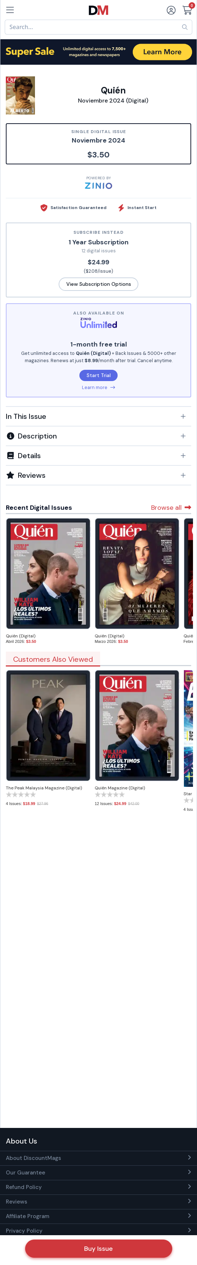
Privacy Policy (24, 1230)
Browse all (171, 507)
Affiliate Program (27, 1216)
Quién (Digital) (20, 636)
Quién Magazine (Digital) (120, 788)
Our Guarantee (25, 1172)
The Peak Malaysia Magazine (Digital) (44, 788)
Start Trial (99, 375)
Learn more (98, 387)
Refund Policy (24, 1187)
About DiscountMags (33, 1158)
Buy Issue (98, 1248)
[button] (98, 416)
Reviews (16, 1201)
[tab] (98, 416)
